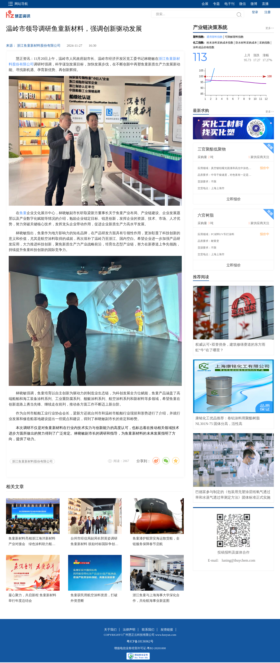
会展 (205, 4)
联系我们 (148, 629)
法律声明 (129, 629)
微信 (242, 4)
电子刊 (229, 4)
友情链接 (167, 629)
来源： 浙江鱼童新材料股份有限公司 (33, 45)
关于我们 (110, 629)
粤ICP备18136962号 (140, 641)
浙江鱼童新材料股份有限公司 (32, 461)
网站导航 (18, 4)
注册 (267, 12)
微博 (254, 4)
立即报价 (233, 199)
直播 (265, 4)
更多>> (269, 111)
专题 (216, 4)
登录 (255, 12)
